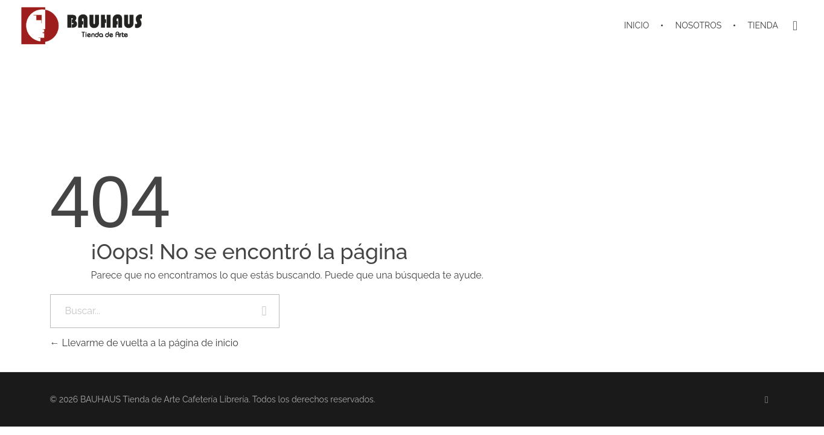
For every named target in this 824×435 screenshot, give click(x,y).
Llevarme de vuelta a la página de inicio (144, 343)
